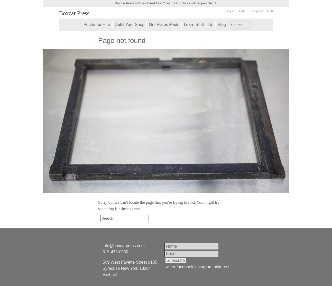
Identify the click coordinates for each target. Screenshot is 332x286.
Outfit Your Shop (130, 24)
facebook (185, 267)
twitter (170, 267)
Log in (230, 11)
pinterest (221, 267)
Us (210, 24)
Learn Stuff (194, 24)
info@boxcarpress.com (124, 246)
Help (242, 11)
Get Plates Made (164, 24)
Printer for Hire (97, 24)
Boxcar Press (74, 13)
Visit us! (110, 274)
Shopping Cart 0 (262, 11)
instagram (204, 267)
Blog (222, 24)
